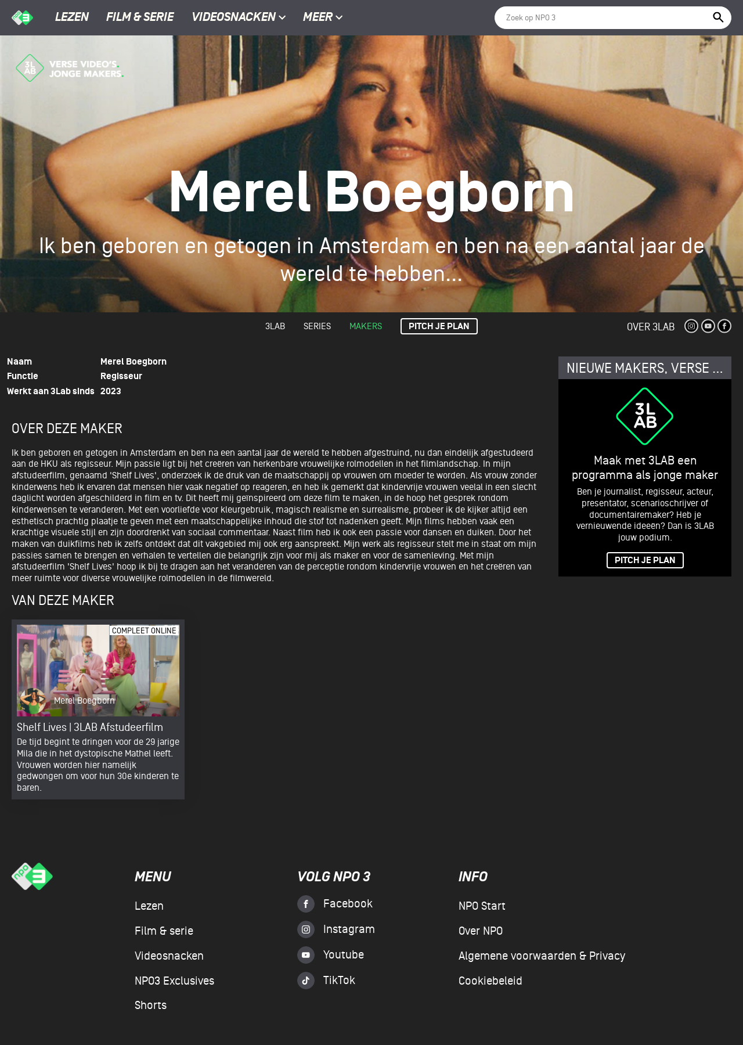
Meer (323, 18)
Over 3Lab (651, 327)
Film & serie (140, 18)
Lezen (72, 18)
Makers (365, 326)
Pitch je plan (439, 326)
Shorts (151, 1005)
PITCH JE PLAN (645, 560)
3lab (275, 326)
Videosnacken (234, 18)
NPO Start (482, 906)
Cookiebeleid (490, 981)
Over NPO (481, 931)
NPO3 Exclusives (174, 981)
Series (317, 326)
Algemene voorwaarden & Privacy (542, 956)
